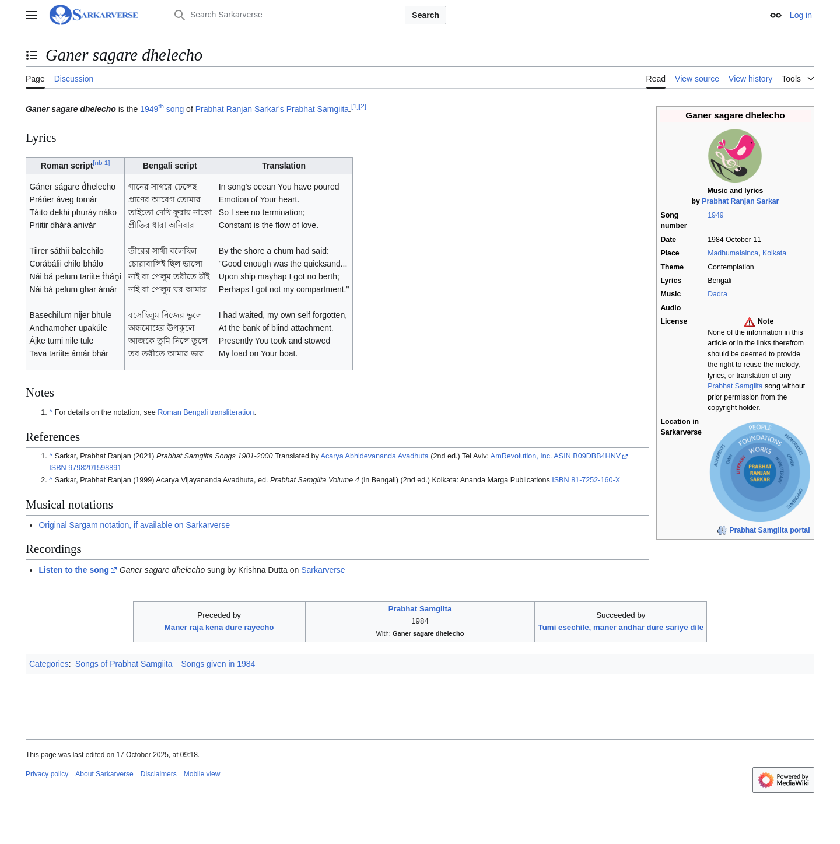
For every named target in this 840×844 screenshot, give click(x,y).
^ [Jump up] (50, 412)
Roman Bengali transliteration (206, 412)
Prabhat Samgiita (735, 386)
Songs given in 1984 (218, 663)
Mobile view (202, 774)
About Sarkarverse (104, 774)
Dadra (717, 294)
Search (425, 15)
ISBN (57, 468)
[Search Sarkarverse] (287, 15)
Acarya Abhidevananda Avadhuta (375, 456)
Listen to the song (73, 570)
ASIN (562, 456)
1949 (715, 215)
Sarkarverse (323, 570)
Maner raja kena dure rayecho (219, 627)
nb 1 (101, 163)
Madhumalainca (733, 253)
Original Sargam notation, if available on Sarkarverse (134, 525)
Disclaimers (159, 774)
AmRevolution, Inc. (521, 456)
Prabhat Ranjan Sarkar (740, 201)
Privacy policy (47, 774)
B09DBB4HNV (597, 456)
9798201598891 (94, 468)
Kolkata (774, 253)
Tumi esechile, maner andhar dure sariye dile (621, 627)
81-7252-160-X (595, 480)
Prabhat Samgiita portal (769, 530)
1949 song (162, 109)
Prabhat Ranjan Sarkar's (239, 109)
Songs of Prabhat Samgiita (124, 663)
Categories (49, 663)
